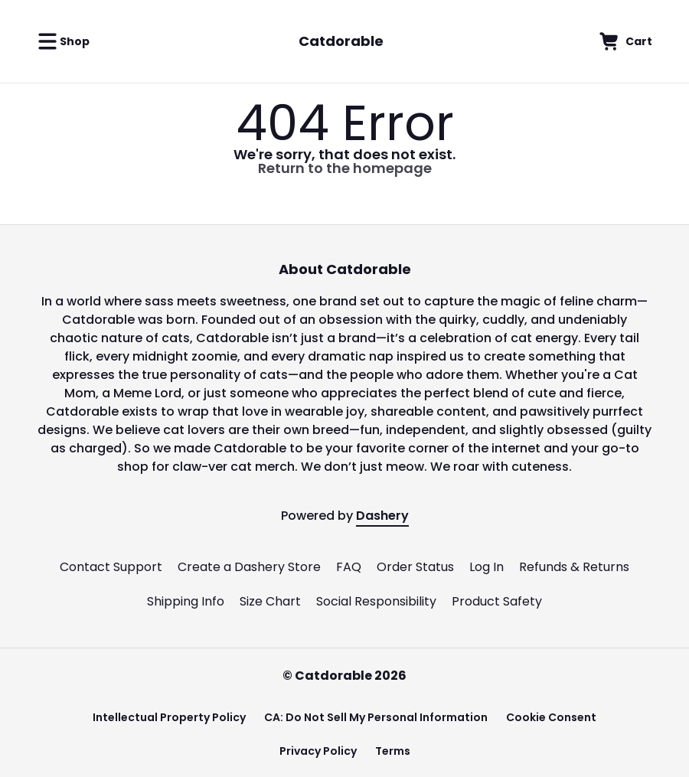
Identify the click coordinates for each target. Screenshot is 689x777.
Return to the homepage (345, 168)
